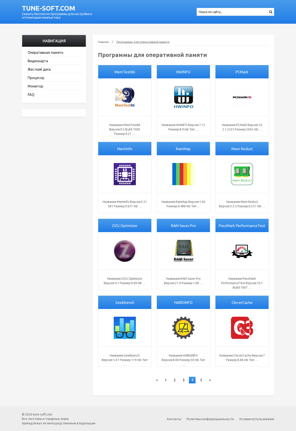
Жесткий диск (39, 69)
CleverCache (242, 302)
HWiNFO (183, 72)
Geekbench (124, 302)
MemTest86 (124, 72)
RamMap (183, 149)
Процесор (36, 78)
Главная (103, 42)
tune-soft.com (48, 8)
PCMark (242, 72)
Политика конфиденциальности (210, 419)
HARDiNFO (183, 302)
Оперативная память (45, 52)
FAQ (31, 95)
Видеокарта (38, 61)
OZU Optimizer (125, 225)
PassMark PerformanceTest (242, 225)
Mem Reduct (242, 149)
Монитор (35, 86)
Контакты (174, 419)
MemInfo (124, 149)
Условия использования (256, 419)
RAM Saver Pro (183, 225)
